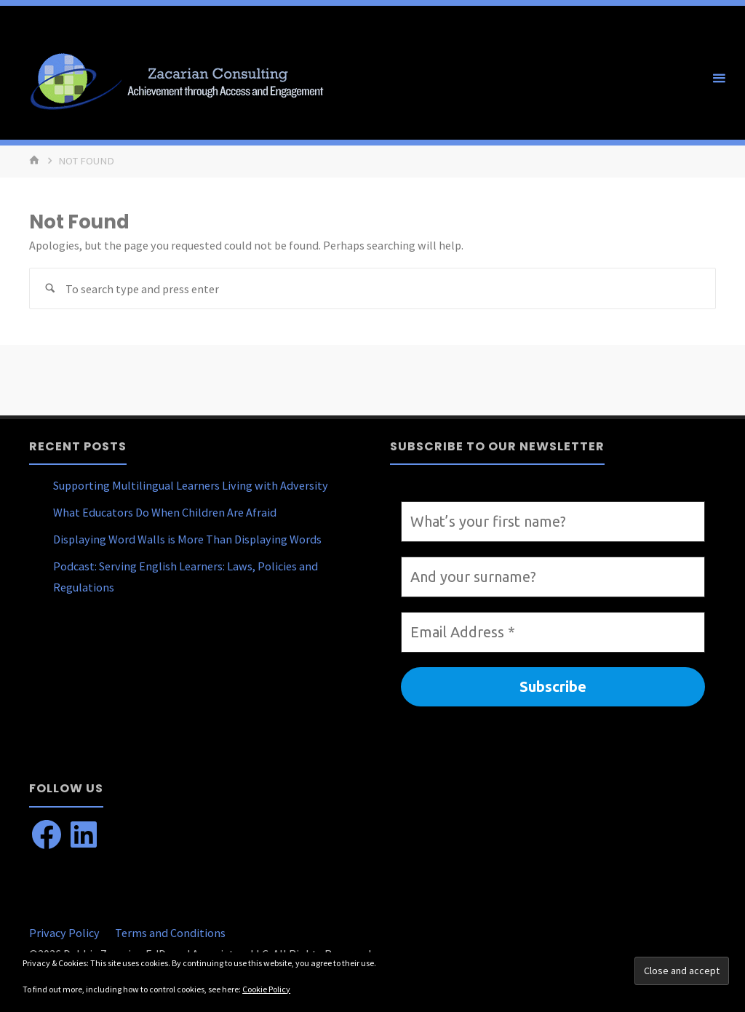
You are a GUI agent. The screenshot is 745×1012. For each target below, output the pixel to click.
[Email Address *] (553, 632)
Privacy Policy (64, 932)
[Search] (50, 288)
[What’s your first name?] (553, 521)
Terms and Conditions (170, 932)
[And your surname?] (553, 577)
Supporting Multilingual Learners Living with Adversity (190, 485)
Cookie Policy (266, 989)
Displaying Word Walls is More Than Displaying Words (187, 539)
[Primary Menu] (719, 78)
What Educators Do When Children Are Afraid (164, 512)
